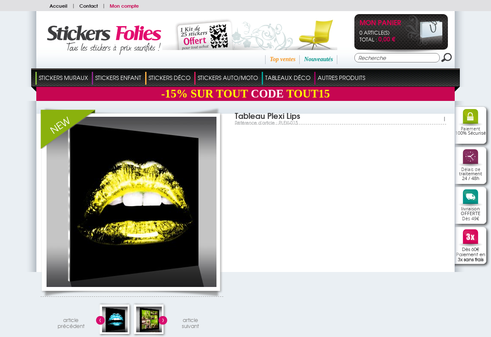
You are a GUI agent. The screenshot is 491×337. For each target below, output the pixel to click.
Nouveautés (318, 59)
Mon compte (124, 5)
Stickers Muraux (63, 78)
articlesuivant (190, 322)
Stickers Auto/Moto (228, 78)
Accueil (58, 5)
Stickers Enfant (118, 78)
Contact (88, 5)
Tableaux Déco (287, 78)
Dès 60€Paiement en (470, 254)
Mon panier (380, 23)
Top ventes (283, 59)
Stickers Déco (169, 78)
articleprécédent (71, 322)
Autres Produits (341, 78)
